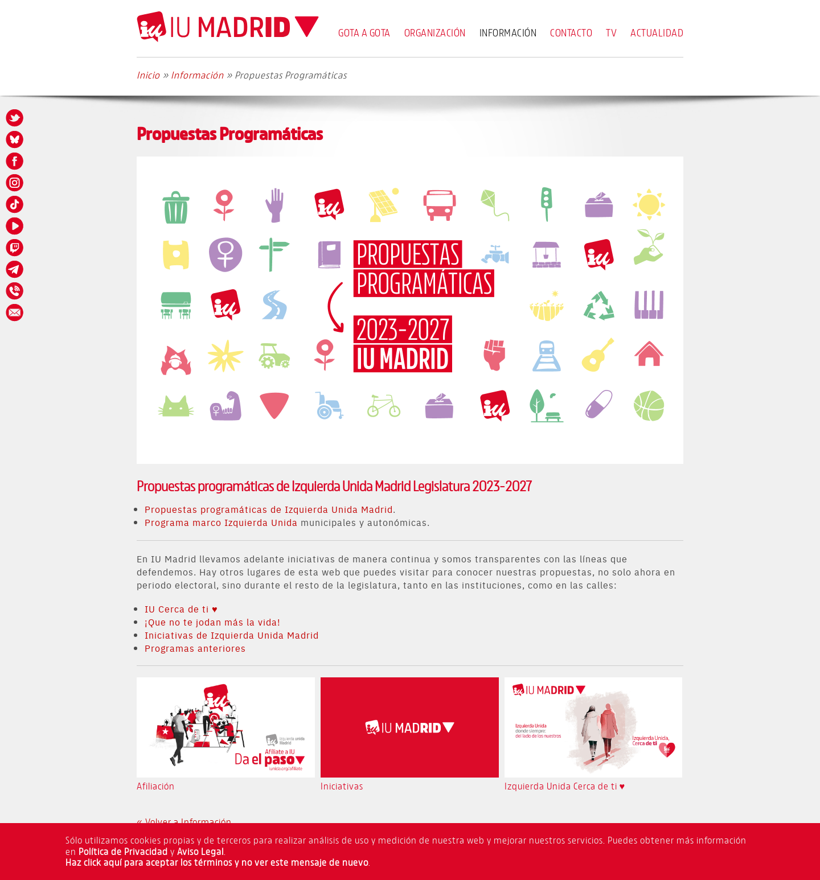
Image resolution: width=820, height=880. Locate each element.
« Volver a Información (184, 822)
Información (508, 32)
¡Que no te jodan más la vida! (213, 621)
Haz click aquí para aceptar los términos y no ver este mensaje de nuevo (216, 862)
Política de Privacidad (123, 851)
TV (611, 32)
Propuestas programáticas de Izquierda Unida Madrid (269, 509)
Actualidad (656, 32)
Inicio (148, 75)
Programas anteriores (195, 648)
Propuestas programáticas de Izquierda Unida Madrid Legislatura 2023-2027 (334, 486)
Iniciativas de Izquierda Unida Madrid (232, 634)
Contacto (571, 32)
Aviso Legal (200, 851)
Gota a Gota (364, 32)
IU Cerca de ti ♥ (181, 608)
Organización (435, 32)
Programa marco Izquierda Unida (221, 522)
